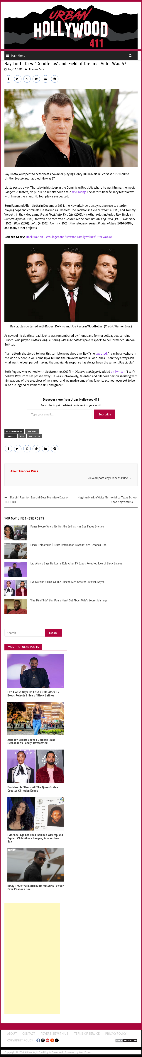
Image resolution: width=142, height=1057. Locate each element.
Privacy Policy (115, 1033)
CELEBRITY (32, 431)
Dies (21, 436)
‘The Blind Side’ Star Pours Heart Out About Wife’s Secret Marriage (68, 600)
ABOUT (12, 1033)
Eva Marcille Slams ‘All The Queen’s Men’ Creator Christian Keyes (67, 582)
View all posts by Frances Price (110, 478)
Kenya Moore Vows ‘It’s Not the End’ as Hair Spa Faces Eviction (67, 526)
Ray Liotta (34, 436)
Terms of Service (87, 1033)
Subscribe (105, 414)
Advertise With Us (54, 1033)
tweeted (101, 353)
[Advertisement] (32, 958)
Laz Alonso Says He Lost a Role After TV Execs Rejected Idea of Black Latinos (76, 563)
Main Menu (18, 56)
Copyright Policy (20, 1040)
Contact (28, 1033)
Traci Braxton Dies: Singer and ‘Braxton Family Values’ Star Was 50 (68, 237)
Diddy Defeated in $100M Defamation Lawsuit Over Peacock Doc (68, 545)
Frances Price (36, 69)
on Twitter (118, 372)
